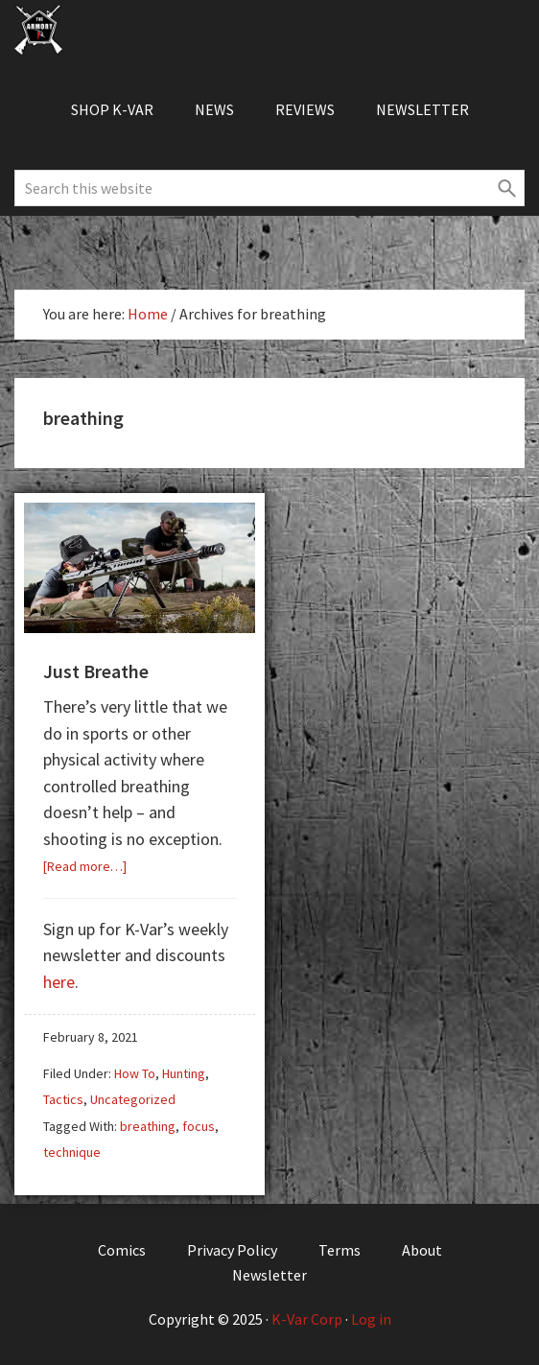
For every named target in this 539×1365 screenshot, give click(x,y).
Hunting (183, 1073)
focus (198, 1126)
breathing (148, 1126)
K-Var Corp (306, 1319)
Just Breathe (96, 671)
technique (72, 1152)
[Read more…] (85, 866)
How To (134, 1073)
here (59, 982)
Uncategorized (133, 1099)
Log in (371, 1319)
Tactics (63, 1099)
